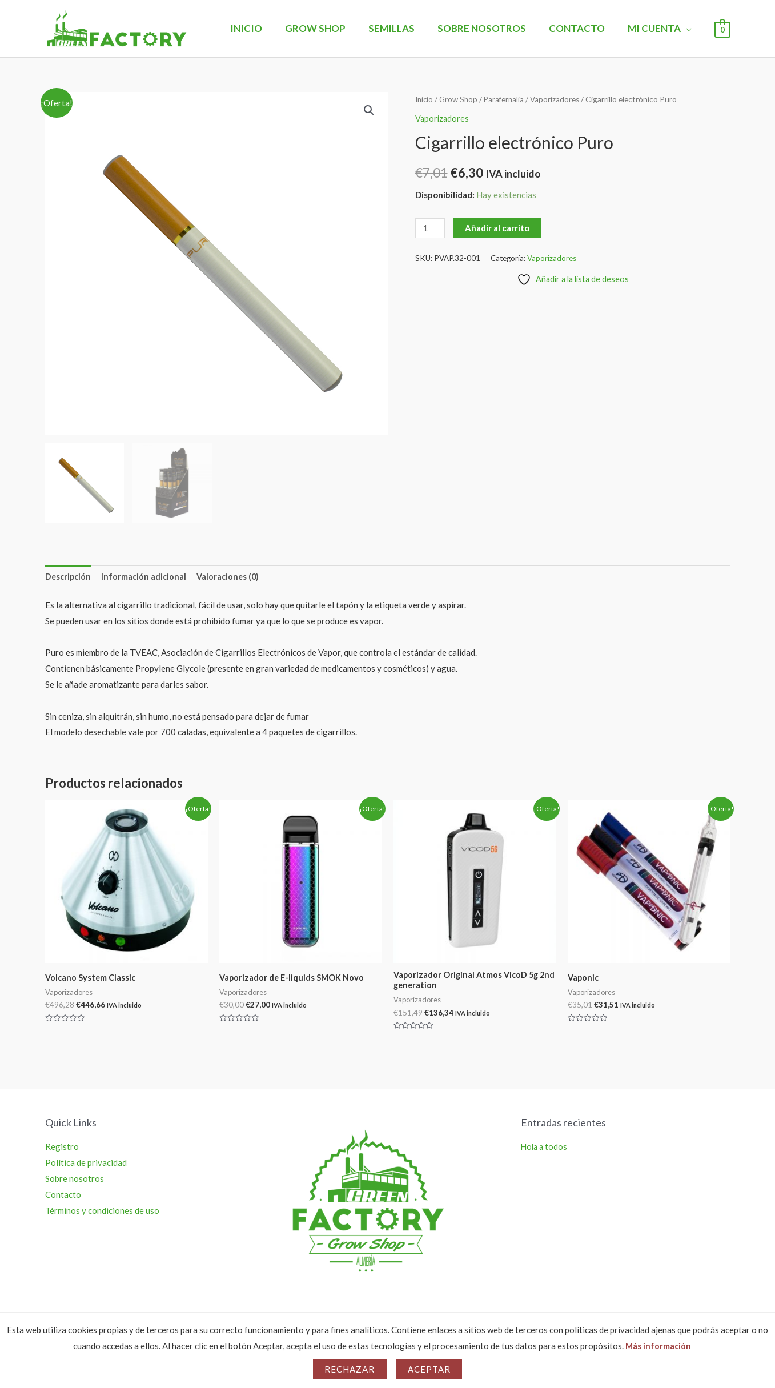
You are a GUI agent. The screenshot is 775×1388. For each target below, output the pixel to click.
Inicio (265, 28)
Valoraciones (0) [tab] (232, 577)
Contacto (582, 28)
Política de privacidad (86, 1165)
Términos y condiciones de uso (102, 1213)
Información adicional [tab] (146, 577)
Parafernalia (507, 99)
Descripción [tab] (69, 577)
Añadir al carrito (498, 228)
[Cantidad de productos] (430, 228)
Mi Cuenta (655, 28)
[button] (369, 111)
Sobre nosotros (490, 28)
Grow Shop (330, 28)
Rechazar (349, 1369)
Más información (658, 1346)
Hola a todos (545, 1149)
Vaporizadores (559, 99)
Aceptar (429, 1369)
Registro (62, 1149)
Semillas (403, 28)
